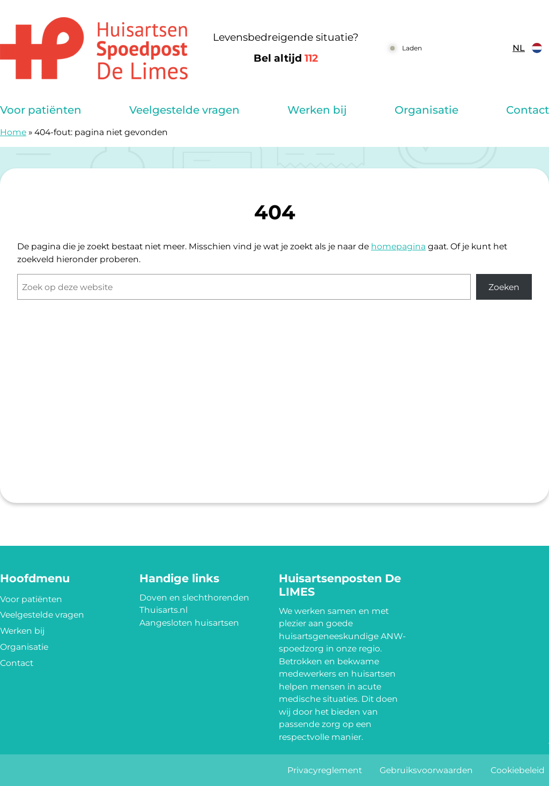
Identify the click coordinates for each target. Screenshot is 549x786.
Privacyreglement (324, 770)
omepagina (401, 246)
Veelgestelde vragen (184, 109)
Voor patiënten (40, 109)
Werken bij (317, 109)
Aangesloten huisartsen (189, 623)
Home (13, 132)
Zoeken (504, 287)
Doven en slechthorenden (194, 597)
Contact (527, 109)
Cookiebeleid (518, 770)
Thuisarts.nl (163, 610)
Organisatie (426, 109)
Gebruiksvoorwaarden (426, 770)
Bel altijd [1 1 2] (286, 58)
